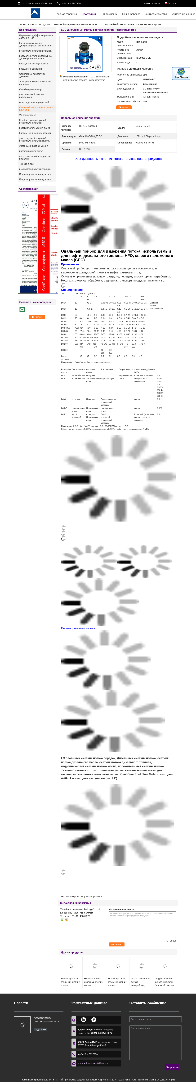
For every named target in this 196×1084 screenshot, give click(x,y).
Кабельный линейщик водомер (35, 133)
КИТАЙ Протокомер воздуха (70, 1079)
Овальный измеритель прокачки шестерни (75, 24)
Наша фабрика (131, 13)
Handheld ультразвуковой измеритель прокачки (32, 121)
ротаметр (97, 896)
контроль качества (156, 13)
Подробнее (40, 1029)
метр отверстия (72, 896)
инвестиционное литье (31, 151)
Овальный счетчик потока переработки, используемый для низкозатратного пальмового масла (141, 987)
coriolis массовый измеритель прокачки (34, 157)
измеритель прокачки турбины (35, 169)
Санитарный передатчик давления (32, 75)
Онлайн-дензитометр (30, 89)
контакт (125, 107)
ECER (111, 1082)
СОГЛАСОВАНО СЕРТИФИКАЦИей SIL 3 (46, 1020)
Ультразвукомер (27, 115)
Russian (173, 3)
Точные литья (26, 163)
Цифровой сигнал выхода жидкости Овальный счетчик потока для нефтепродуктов (164, 985)
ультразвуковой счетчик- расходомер (32, 95)
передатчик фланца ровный (33, 63)
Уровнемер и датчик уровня (33, 145)
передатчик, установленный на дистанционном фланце (35, 57)
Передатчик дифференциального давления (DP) (36, 36)
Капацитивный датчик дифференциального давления (35, 44)
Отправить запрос (151, 3)
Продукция (89, 13)
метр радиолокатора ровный (34, 102)
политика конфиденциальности (37, 1079)
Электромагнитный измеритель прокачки (35, 82)
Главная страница (66, 13)
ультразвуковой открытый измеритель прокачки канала (34, 139)
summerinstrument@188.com (38, 3)
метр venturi (86, 896)
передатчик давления (30, 68)
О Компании (110, 13)
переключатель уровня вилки (34, 127)
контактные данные (183, 13)
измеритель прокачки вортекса (35, 50)
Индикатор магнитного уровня (35, 174)
